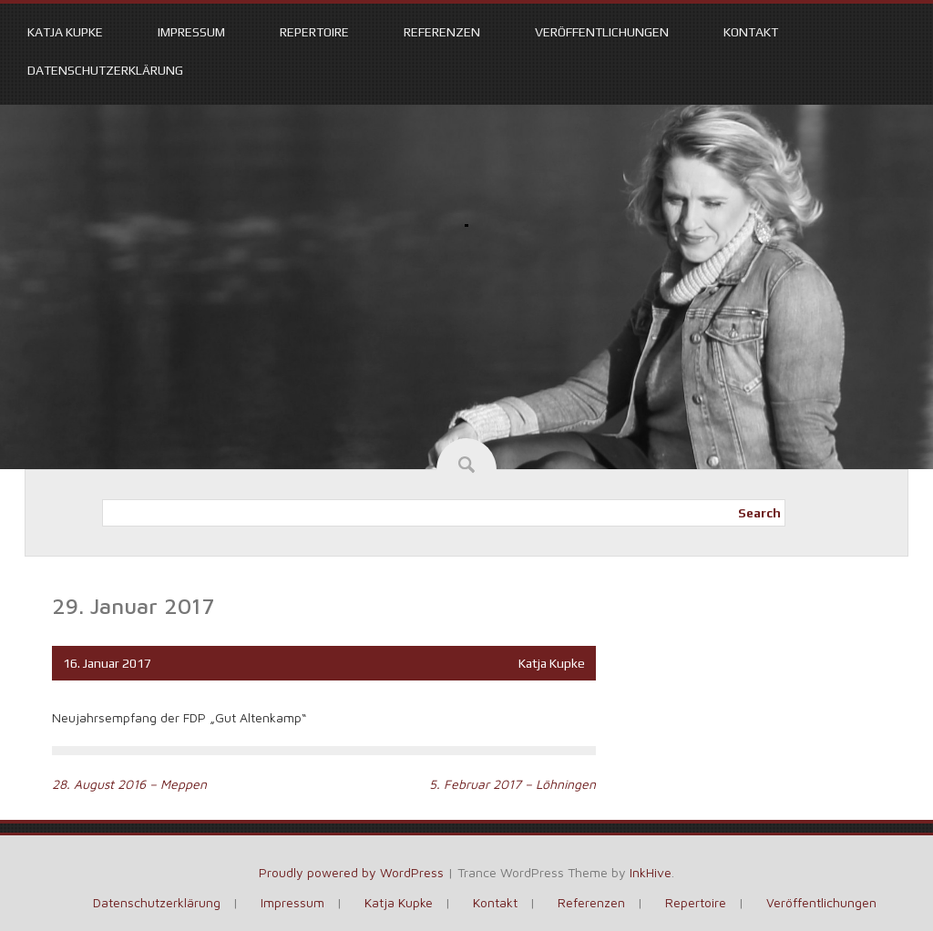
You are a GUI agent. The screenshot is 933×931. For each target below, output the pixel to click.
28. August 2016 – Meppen (129, 784)
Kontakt (750, 32)
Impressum (191, 32)
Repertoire (314, 32)
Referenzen (442, 32)
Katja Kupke (65, 32)
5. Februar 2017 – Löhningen (512, 784)
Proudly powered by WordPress (351, 872)
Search (759, 513)
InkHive (651, 872)
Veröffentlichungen (602, 32)
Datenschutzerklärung (105, 70)
